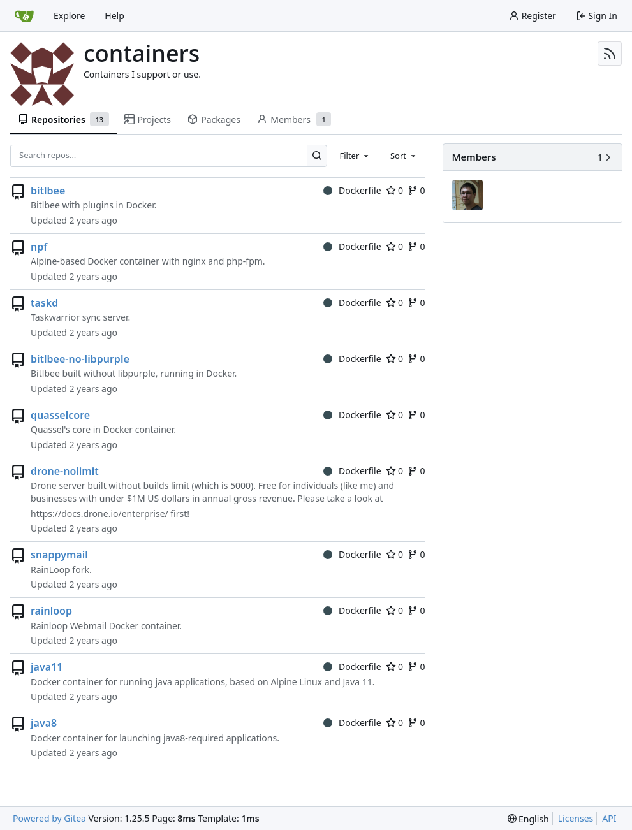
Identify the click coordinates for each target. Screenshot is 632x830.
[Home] (24, 15)
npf (39, 246)
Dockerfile (352, 190)
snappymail (59, 554)
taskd (44, 302)
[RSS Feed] (610, 53)
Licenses (576, 818)
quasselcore (60, 415)
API (609, 818)
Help (114, 16)
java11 (46, 666)
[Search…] (317, 156)
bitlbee (48, 190)
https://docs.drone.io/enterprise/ (99, 513)
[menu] (528, 819)
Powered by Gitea (49, 818)
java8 (44, 723)
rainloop (51, 610)
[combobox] (355, 155)
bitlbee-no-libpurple (80, 359)
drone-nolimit (65, 471)
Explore (69, 16)
